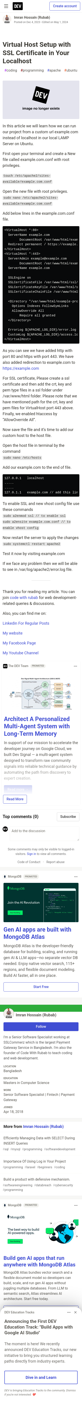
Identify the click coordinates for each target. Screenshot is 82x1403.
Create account (65, 6)
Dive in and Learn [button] (41, 1377)
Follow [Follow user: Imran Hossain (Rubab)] (41, 1026)
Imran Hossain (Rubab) (32, 17)
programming (32, 70)
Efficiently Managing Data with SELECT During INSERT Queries (41, 1144)
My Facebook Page (19, 643)
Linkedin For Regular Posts (26, 623)
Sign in (31, 854)
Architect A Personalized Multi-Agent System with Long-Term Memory (37, 727)
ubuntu (70, 70)
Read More (15, 799)
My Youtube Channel (20, 653)
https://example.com (21, 368)
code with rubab (24, 597)
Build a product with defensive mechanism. (41, 1184)
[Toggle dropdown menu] (75, 666)
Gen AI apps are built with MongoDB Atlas (37, 933)
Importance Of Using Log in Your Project (41, 1164)
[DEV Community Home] (17, 6)
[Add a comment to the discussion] (44, 834)
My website (13, 633)
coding (10, 70)
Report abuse (55, 862)
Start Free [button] (41, 987)
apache (54, 70)
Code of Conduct (28, 862)
